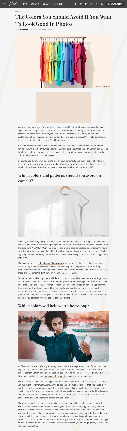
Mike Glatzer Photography (50, 263)
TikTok (90, 136)
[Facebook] (75, 5)
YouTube (93, 284)
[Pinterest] (80, 5)
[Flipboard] (86, 5)
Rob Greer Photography (87, 372)
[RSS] (101, 5)
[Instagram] (91, 5)
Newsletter (114, 4)
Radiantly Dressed (92, 413)
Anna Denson (23, 30)
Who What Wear (39, 247)
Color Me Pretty (34, 409)
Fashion (58, 4)
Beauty (47, 4)
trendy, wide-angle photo (90, 145)
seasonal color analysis (55, 376)
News (25, 4)
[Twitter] (96, 5)
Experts (35, 4)
